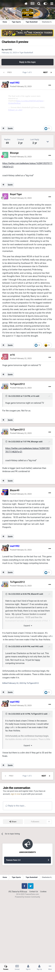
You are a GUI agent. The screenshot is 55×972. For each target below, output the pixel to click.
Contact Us (33, 953)
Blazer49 (14, 552)
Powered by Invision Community (27, 959)
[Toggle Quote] (6, 458)
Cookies (43, 953)
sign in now (15, 856)
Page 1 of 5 (27, 72)
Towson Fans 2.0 (13, 922)
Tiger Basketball (26, 52)
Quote (10, 190)
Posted (21, 86)
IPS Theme (13, 953)
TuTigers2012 (17, 446)
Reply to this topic (27, 62)
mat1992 (8, 49)
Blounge (14, 214)
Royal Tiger (16, 256)
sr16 (12, 416)
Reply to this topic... (16, 867)
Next (45, 72)
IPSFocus (23, 953)
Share (12, 883)
